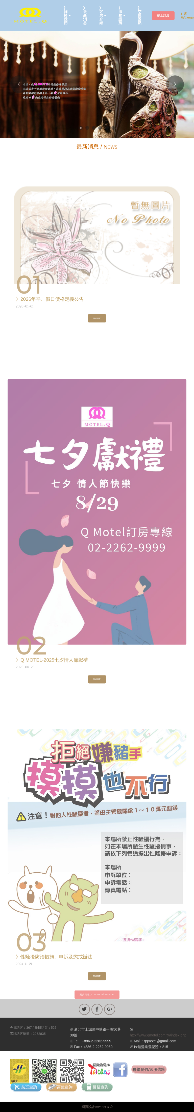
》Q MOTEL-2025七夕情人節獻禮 (52, 661)
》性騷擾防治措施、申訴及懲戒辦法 (54, 958)
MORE (97, 321)
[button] (19, 84)
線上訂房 (163, 15)
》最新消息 (85, 15)
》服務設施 (120, 15)
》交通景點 (139, 15)
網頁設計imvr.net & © (97, 1107)
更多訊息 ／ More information (97, 997)
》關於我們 (65, 15)
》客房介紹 (101, 15)
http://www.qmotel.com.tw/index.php (158, 1043)
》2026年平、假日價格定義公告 (50, 300)
